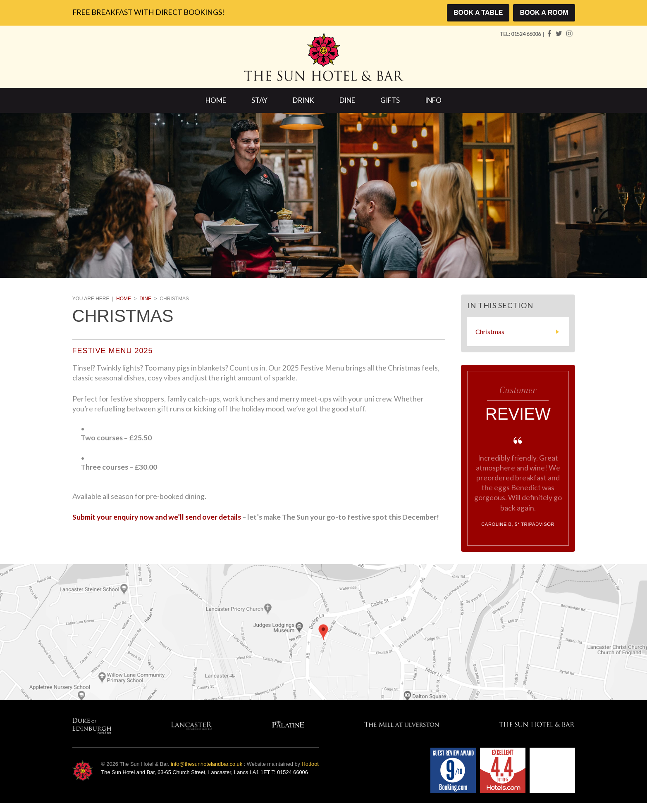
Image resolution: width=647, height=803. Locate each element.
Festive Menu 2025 (112, 351)
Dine (347, 100)
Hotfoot (310, 764)
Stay (259, 100)
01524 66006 (526, 34)
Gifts (390, 100)
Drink (303, 100)
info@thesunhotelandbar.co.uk (206, 764)
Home (215, 100)
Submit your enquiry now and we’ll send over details (156, 517)
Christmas (489, 331)
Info (433, 100)
